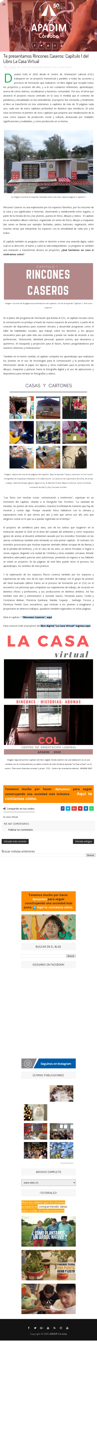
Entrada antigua (83, 841)
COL (54, 67)
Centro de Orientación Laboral (36, 67)
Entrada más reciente (15, 841)
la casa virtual (64, 67)
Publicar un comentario (20, 829)
